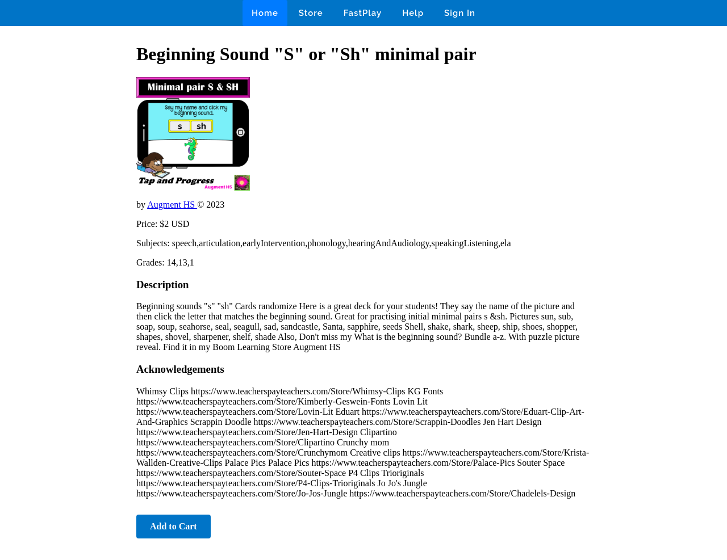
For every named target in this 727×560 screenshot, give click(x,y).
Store (311, 13)
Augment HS (172, 204)
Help (413, 13)
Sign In (459, 13)
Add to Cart (173, 526)
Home (265, 13)
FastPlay (363, 13)
